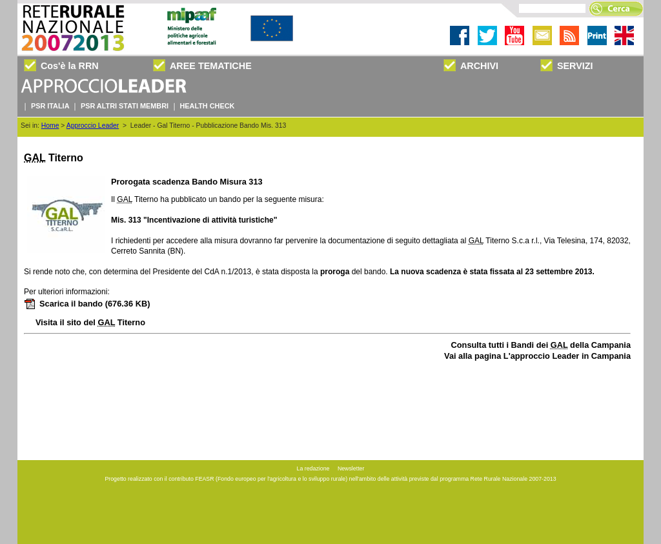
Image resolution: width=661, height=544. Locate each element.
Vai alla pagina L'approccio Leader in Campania (537, 356)
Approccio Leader (92, 125)
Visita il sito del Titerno (90, 322)
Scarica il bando (87, 303)
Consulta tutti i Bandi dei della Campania (541, 345)
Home (50, 125)
